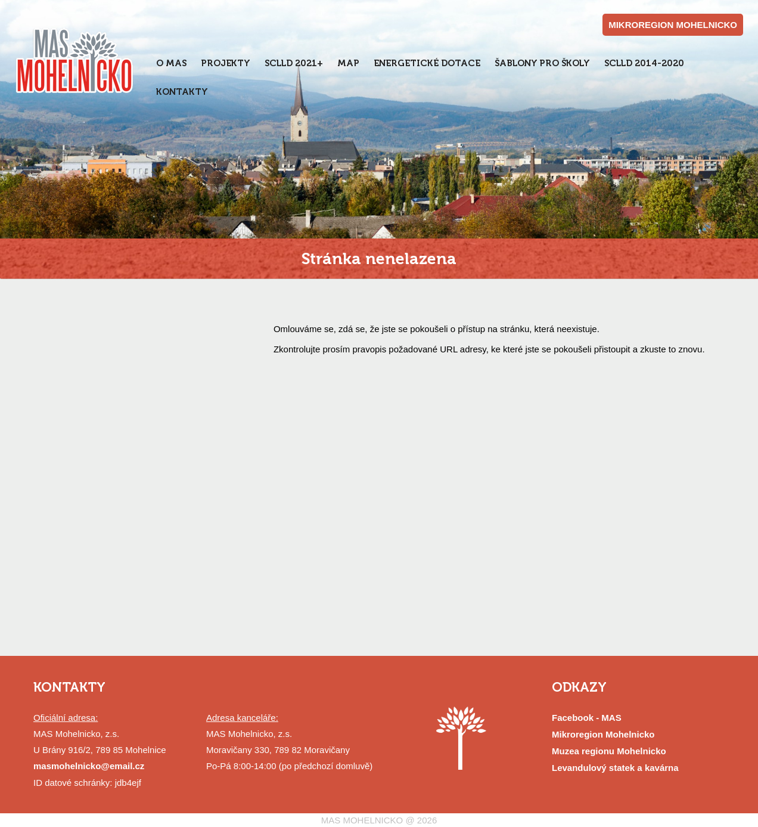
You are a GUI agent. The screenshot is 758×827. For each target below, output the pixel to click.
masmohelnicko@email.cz (88, 766)
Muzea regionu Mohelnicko (609, 751)
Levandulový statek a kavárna (615, 768)
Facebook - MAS (587, 718)
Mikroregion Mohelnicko (603, 734)
